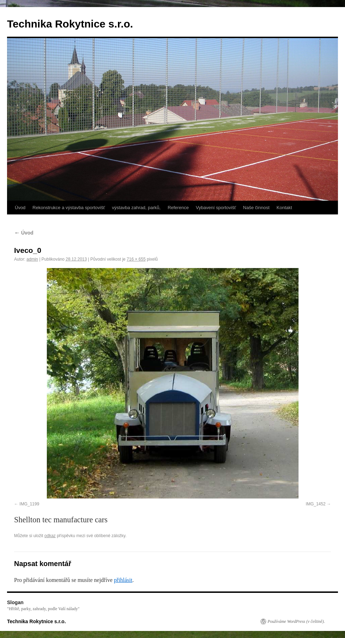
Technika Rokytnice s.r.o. (70, 24)
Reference (178, 207)
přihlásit (123, 580)
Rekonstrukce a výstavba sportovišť (68, 207)
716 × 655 (136, 259)
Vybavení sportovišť (216, 207)
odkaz (50, 535)
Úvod (20, 207)
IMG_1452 (316, 504)
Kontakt (284, 207)
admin (32, 259)
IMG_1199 (29, 504)
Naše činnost (256, 207)
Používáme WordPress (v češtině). (296, 621)
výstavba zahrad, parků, (136, 207)
